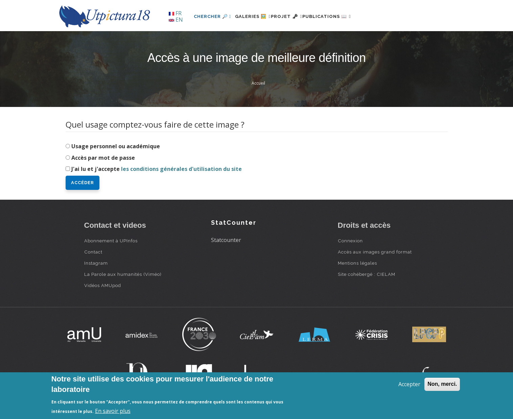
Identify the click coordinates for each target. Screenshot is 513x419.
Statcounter (226, 240)
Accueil (258, 83)
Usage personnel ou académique (115, 146)
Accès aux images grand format (375, 252)
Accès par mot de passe (103, 157)
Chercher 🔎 (212, 16)
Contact (93, 252)
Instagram (96, 263)
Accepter (409, 384)
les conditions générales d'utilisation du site (181, 169)
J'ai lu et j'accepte (156, 169)
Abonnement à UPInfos (111, 240)
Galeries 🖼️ (257, 16)
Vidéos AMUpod (102, 285)
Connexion (350, 240)
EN (176, 19)
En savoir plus (113, 411)
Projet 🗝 (298, 16)
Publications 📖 (346, 16)
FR (175, 13)
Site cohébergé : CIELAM (366, 274)
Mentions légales (357, 263)
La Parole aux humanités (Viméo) (123, 274)
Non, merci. (442, 384)
